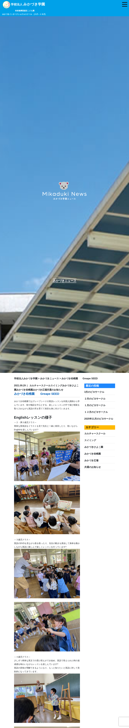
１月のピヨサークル (94, 405)
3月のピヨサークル (94, 392)
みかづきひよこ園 (93, 447)
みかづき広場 (91, 460)
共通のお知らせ (92, 467)
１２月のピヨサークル (96, 412)
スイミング (90, 440)
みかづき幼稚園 (92, 453)
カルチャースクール (94, 433)
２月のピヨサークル (94, 398)
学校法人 (24, 9)
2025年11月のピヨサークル (98, 419)
